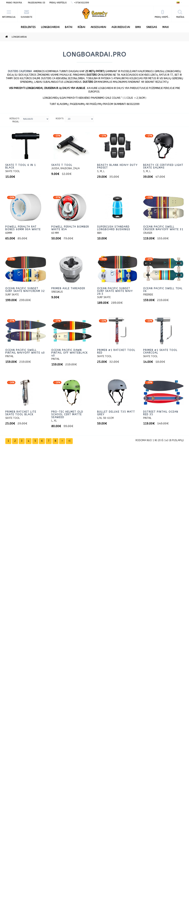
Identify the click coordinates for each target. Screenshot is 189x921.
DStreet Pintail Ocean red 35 (160, 413)
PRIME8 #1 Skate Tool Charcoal (160, 351)
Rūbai (81, 27)
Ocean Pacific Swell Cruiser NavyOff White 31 (163, 228)
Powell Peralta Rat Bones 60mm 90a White (23, 228)
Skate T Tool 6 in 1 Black (20, 166)
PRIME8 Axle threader (68, 288)
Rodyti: (60, 118)
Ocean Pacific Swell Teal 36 (163, 290)
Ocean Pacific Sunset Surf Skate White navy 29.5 (115, 291)
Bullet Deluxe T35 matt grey (116, 413)
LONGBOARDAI (50, 27)
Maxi (165, 27)
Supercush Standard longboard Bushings (113, 228)
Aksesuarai (98, 27)
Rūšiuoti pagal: (14, 120)
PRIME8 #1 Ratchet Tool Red (116, 351)
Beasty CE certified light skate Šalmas (163, 166)
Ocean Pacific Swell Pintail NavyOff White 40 (25, 351)
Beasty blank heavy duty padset (117, 166)
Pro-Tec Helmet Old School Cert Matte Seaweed (67, 414)
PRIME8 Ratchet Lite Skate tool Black (20, 413)
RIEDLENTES (28, 27)
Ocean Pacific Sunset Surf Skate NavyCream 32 (25, 290)
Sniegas (151, 27)
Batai (68, 27)
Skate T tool (61, 165)
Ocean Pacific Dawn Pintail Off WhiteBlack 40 (69, 353)
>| (69, 440)
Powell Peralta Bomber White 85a (70, 228)
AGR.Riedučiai (120, 27)
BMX (138, 27)
